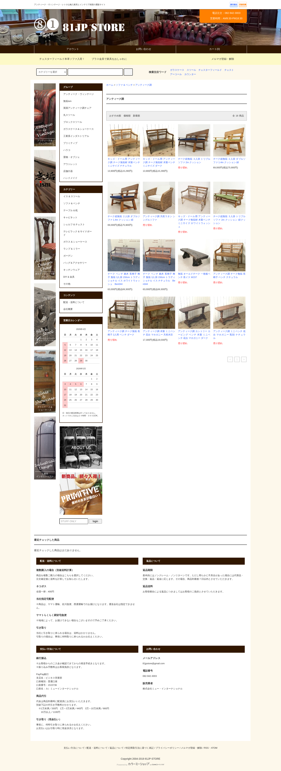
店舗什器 (68, 171)
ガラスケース (177, 70)
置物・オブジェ (71, 157)
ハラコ (66, 150)
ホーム (109, 85)
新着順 (136, 116)
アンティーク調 (143, 85)
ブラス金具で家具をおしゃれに (107, 58)
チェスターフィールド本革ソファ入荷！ (60, 58)
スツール (191, 70)
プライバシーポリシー (167, 748)
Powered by (140, 765)
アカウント (69, 49)
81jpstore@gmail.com (154, 663)
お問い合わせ (140, 49)
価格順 (127, 116)
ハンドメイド (70, 178)
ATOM (214, 748)
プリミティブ (70, 143)
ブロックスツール (72, 122)
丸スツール (69, 115)
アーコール (176, 74)
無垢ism (67, 101)
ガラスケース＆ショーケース (78, 129)
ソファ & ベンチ (124, 85)
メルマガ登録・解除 (222, 58)
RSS (206, 748)
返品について (117, 748)
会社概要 (68, 309)
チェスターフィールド (210, 70)
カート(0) (211, 49)
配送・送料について (73, 302)
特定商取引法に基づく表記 (140, 748)
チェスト (229, 70)
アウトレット (70, 164)
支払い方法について (74, 748)
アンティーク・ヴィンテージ (78, 94)
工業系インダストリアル (76, 136)
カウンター (190, 74)
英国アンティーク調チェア (77, 108)
